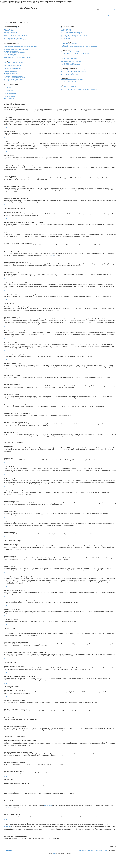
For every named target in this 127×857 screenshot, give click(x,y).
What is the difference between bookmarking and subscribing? (76, 69)
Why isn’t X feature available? (68, 88)
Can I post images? (8, 90)
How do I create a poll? (9, 67)
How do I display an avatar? (10, 54)
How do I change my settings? (11, 45)
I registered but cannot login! (11, 32)
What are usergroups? (66, 30)
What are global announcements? (12, 92)
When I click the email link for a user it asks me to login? (17, 57)
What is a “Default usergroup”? (68, 36)
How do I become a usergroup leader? (70, 33)
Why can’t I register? (9, 30)
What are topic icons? (9, 98)
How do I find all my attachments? (69, 81)
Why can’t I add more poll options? (12, 68)
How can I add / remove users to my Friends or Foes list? (75, 53)
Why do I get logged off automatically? (13, 38)
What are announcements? (10, 93)
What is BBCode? (8, 86)
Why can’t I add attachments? (11, 73)
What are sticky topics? (9, 95)
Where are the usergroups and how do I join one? (73, 32)
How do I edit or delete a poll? (11, 70)
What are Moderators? (66, 29)
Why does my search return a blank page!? (71, 61)
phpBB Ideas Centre (75, 816)
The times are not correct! (10, 48)
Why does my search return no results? (70, 60)
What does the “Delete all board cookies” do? (15, 39)
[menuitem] (13, 15)
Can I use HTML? (8, 87)
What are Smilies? (8, 89)
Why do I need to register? (10, 27)
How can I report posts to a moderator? (13, 76)
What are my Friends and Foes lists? (70, 51)
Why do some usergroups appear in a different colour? (74, 35)
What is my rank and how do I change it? (14, 55)
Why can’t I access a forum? (10, 71)
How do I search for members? (68, 63)
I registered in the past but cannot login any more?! (16, 35)
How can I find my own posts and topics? (71, 64)
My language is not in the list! (11, 51)
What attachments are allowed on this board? (72, 79)
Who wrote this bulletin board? (68, 86)
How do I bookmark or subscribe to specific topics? (73, 71)
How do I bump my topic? (10, 80)
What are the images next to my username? (14, 52)
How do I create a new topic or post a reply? (14, 62)
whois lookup (7, 826)
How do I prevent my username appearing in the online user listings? (20, 46)
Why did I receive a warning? (11, 74)
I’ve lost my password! (9, 36)
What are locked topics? (9, 96)
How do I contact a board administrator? (70, 91)
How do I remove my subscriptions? (69, 74)
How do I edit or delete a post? (11, 64)
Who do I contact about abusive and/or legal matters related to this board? (79, 89)
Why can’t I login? (8, 33)
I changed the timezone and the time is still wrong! (16, 49)
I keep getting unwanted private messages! (71, 45)
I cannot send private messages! (69, 43)
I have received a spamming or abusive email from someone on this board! (79, 46)
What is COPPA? (8, 29)
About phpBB (7, 807)
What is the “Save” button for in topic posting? (15, 77)
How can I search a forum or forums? (70, 58)
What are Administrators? (67, 27)
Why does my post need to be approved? (14, 79)
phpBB (52, 255)
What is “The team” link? (67, 38)
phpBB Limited (48, 805)
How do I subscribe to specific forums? (70, 73)
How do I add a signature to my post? (13, 65)
